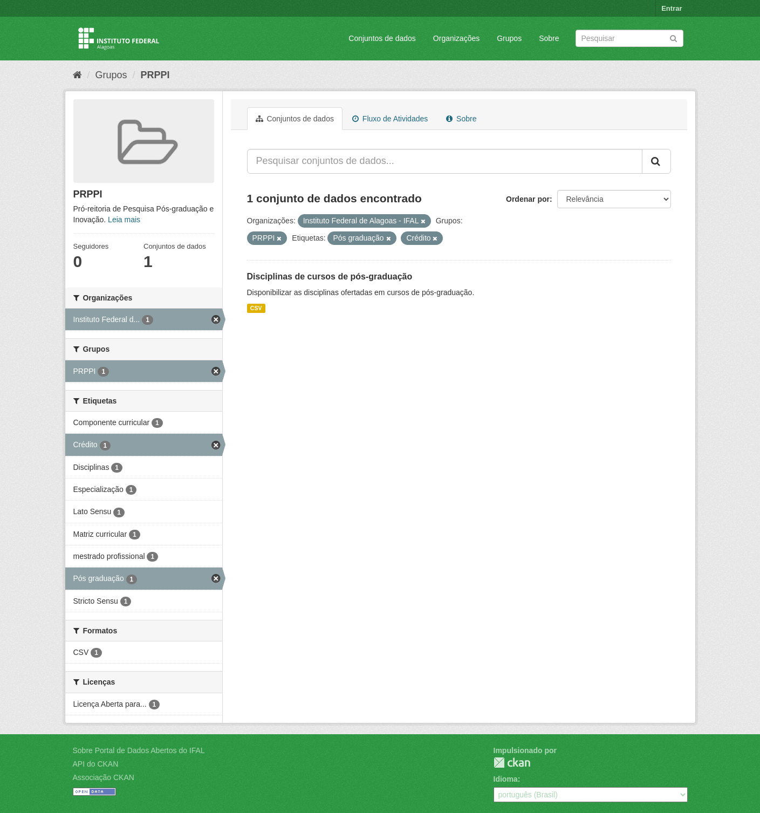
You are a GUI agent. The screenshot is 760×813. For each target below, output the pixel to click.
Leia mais (124, 219)
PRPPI (155, 75)
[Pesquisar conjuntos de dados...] (444, 161)
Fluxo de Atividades (390, 118)
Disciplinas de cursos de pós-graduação (330, 276)
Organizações (456, 38)
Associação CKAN (103, 777)
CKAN (512, 762)
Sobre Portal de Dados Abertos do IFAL (139, 750)
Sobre (549, 38)
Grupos (509, 38)
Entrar (671, 8)
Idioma (506, 779)
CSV (256, 308)
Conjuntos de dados (382, 38)
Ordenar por (528, 199)
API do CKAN (96, 764)
